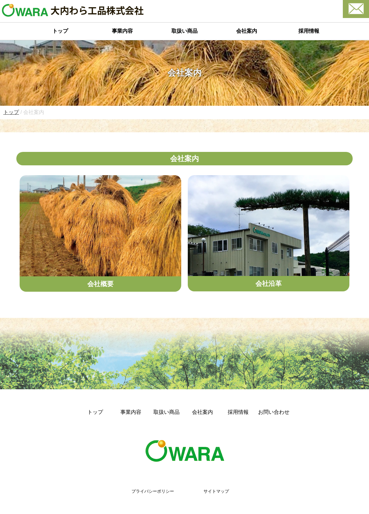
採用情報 (308, 31)
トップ (60, 31)
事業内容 (122, 31)
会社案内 (246, 31)
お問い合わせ (274, 412)
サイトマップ (216, 491)
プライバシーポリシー (153, 491)
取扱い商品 (184, 31)
